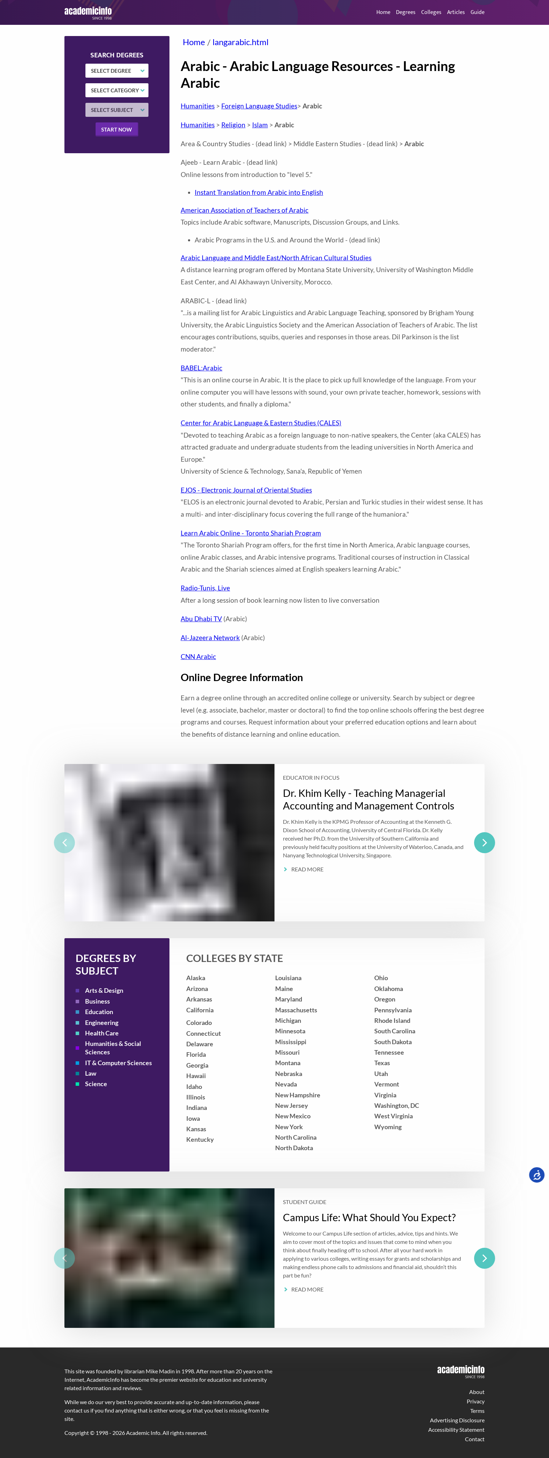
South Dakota (393, 1042)
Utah (381, 1073)
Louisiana (288, 978)
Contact (475, 1439)
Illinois (195, 1097)
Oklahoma (388, 988)
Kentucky (200, 1139)
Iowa (193, 1118)
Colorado (199, 1022)
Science (96, 1084)
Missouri (287, 1052)
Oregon (384, 999)
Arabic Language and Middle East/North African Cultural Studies (276, 258)
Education (99, 1011)
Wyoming (388, 1127)
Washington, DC (396, 1105)
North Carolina (296, 1137)
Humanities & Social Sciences (113, 1048)
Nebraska (288, 1073)
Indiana (196, 1107)
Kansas (196, 1129)
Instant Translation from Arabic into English (259, 192)
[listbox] (274, 842)
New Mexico (293, 1116)
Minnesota (290, 1031)
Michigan (288, 1020)
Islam (260, 125)
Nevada (286, 1084)
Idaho (194, 1086)
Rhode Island (392, 1020)
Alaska (195, 978)
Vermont (386, 1084)
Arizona (197, 988)
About (477, 1391)
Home (383, 12)
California (200, 1010)
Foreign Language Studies (259, 106)
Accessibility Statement (456, 1429)
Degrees (406, 12)
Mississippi (290, 1042)
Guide (478, 12)
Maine (284, 988)
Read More (307, 869)
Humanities (198, 106)
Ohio (381, 978)
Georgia (197, 1065)
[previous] (64, 842)
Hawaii (196, 1076)
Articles (456, 12)
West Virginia (393, 1116)
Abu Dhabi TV (201, 619)
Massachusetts (296, 1010)
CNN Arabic (198, 656)
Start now (116, 129)
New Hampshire (297, 1095)
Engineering (101, 1022)
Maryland (288, 999)
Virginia (385, 1095)
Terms (477, 1410)
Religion (233, 125)
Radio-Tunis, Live (205, 588)
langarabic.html (241, 42)
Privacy (476, 1401)
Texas (382, 1063)
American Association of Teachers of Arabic (244, 210)
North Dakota (294, 1148)
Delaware (199, 1044)
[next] (484, 842)
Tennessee (389, 1052)
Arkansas (199, 999)
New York (289, 1127)
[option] (274, 842)
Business (97, 1001)
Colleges (431, 12)
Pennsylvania (393, 1010)
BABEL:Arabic (201, 368)
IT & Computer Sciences (118, 1063)
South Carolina (394, 1031)
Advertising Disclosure (457, 1420)
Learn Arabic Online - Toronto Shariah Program (251, 533)
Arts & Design (104, 990)
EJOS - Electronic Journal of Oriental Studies (246, 490)
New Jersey (291, 1105)
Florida (196, 1054)
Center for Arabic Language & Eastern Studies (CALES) (261, 423)
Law (90, 1073)
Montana (287, 1063)
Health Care (102, 1033)
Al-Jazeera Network (210, 638)
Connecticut (203, 1033)
